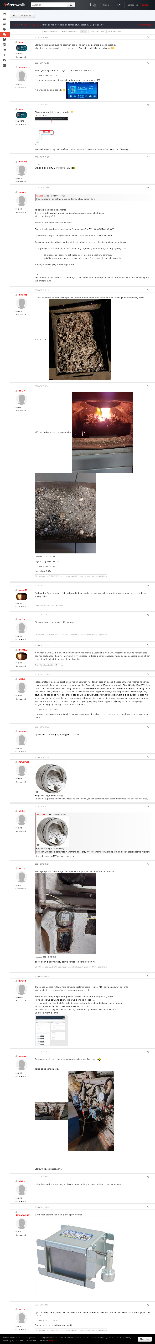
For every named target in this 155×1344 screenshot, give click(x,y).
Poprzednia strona (69, 31)
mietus (22, 679)
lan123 (22, 390)
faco (21, 42)
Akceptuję (145, 1339)
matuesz (23, 67)
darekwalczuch (23, 1215)
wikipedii (53, 1340)
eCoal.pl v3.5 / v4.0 (31, 24)
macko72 (23, 590)
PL (118, 4)
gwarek (22, 192)
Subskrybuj (144, 24)
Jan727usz (24, 762)
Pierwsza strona (50, 31)
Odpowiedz (27, 15)
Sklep (106, 5)
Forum (17, 24)
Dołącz (144, 5)
